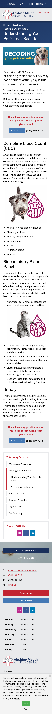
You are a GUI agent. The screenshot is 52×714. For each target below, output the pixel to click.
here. (17, 698)
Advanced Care (16, 493)
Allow (26, 703)
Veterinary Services (17, 457)
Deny (26, 709)
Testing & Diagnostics (14, 28)
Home (6, 25)
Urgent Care (15, 506)
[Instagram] (19, 533)
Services (17, 25)
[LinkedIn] (32, 533)
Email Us (12, 584)
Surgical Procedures (19, 500)
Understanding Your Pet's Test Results (27, 479)
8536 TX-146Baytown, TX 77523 (22, 570)
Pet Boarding (15, 513)
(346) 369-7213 (34, 130)
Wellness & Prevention (20, 464)
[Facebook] (26, 533)
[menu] (44, 12)
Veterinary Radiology (22, 487)
